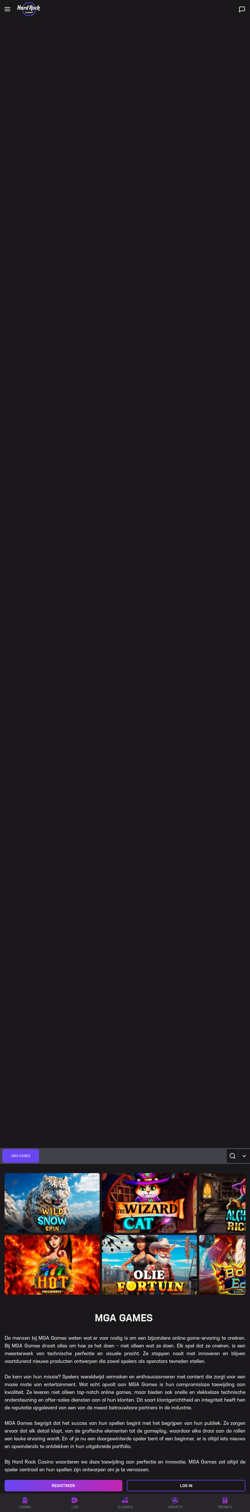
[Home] (28, 9)
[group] (20, 1156)
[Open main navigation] (7, 9)
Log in (186, 1485)
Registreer (63, 1485)
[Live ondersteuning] (242, 9)
